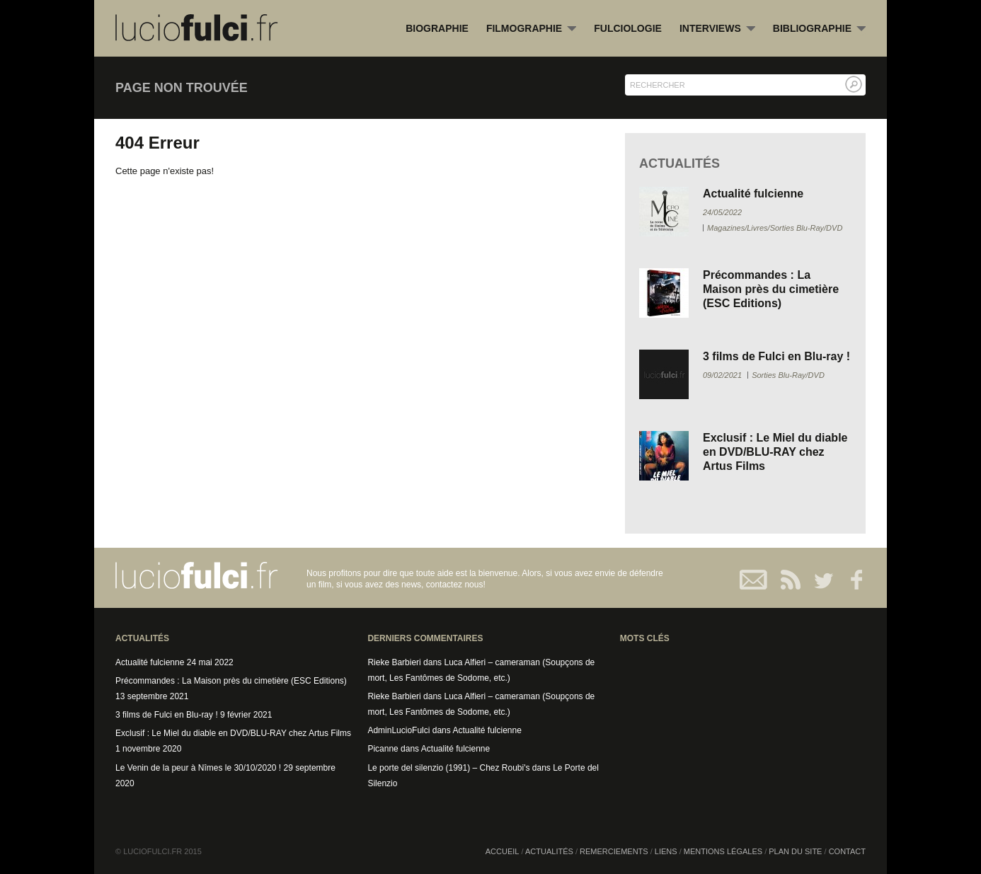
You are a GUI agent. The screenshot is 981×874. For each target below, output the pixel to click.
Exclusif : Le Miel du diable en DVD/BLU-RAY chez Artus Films (775, 452)
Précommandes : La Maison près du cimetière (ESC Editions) (771, 289)
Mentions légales (723, 851)
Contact (754, 579)
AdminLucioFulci (398, 730)
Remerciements (614, 851)
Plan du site (795, 851)
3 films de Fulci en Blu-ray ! (776, 356)
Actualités (549, 851)
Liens (666, 851)
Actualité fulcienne (753, 194)
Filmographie (531, 29)
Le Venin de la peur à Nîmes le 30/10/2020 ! (198, 768)
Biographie (437, 28)
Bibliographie (819, 29)
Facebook (850, 579)
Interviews (717, 29)
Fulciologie (628, 28)
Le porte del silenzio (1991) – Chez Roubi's (448, 768)
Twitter (818, 579)
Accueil (503, 851)
